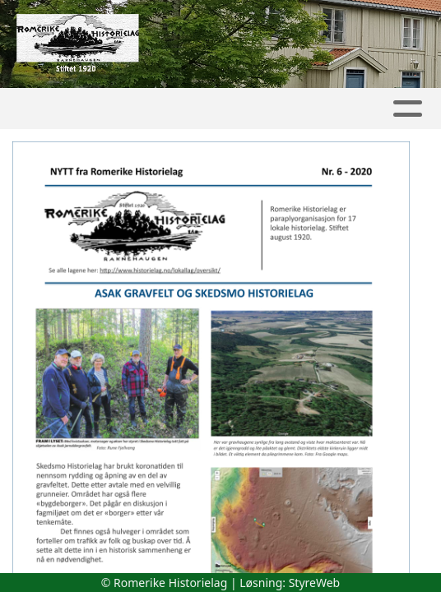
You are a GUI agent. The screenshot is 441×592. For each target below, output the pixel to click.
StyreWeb (315, 582)
